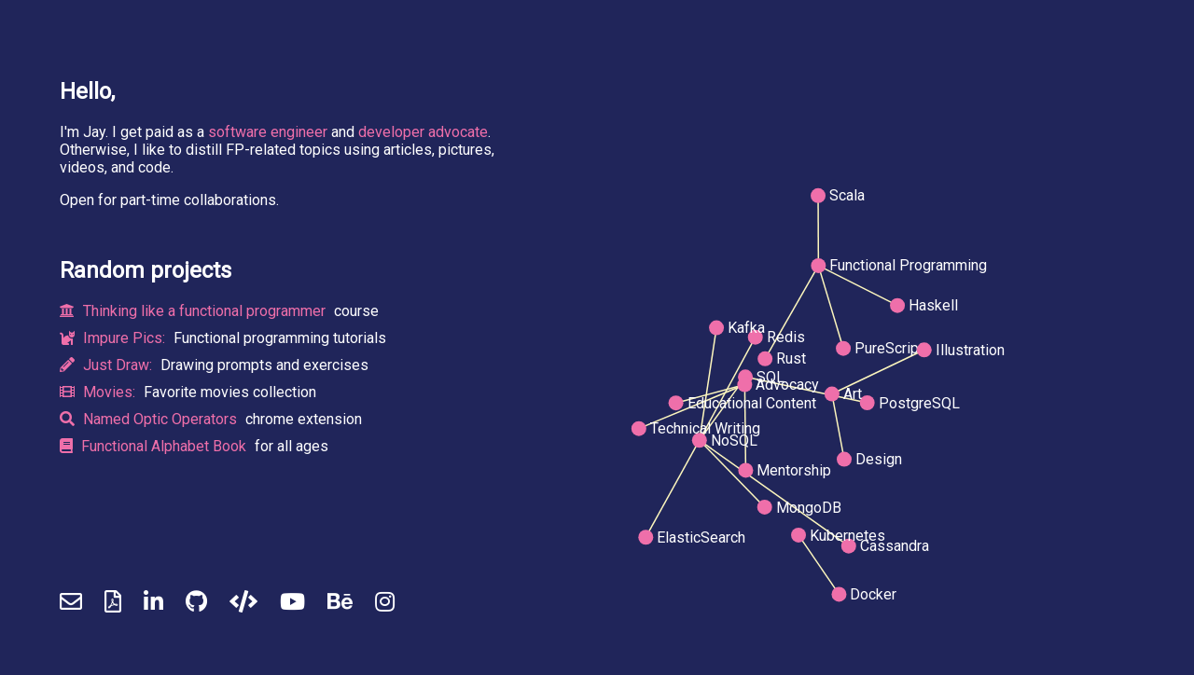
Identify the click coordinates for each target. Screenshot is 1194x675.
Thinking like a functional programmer (194, 311)
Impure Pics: (114, 338)
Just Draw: (108, 365)
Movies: (99, 392)
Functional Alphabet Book (155, 446)
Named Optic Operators (150, 419)
